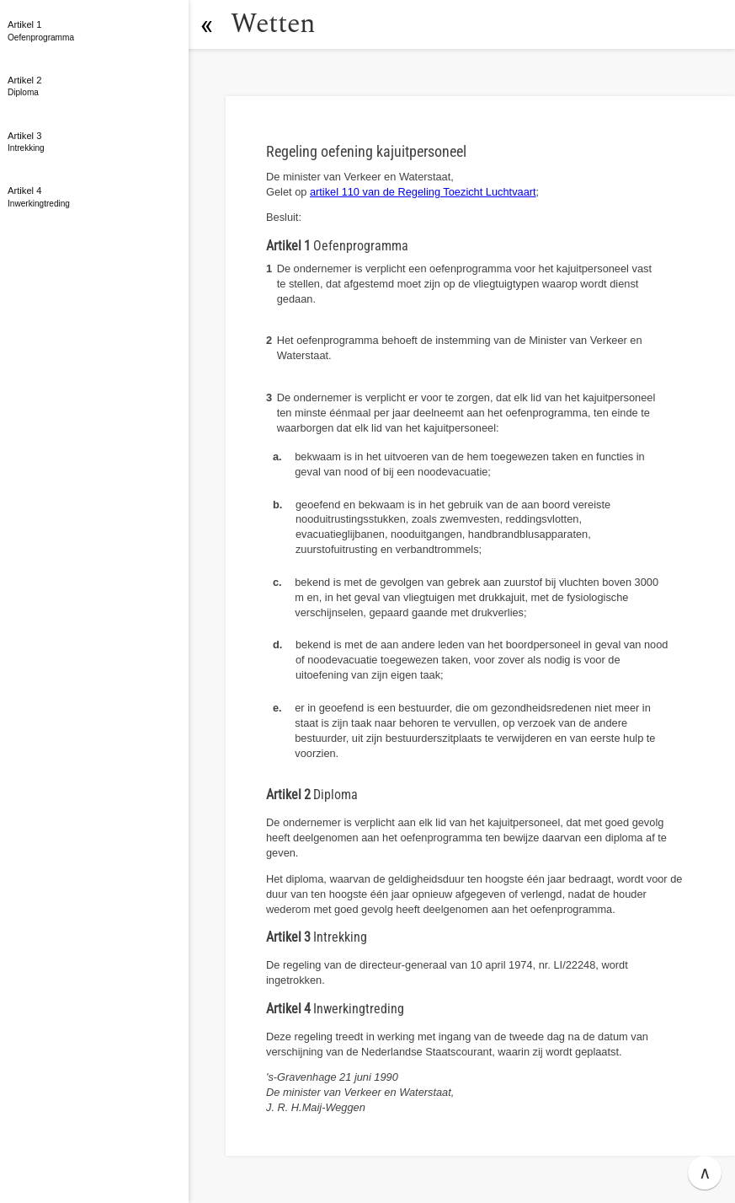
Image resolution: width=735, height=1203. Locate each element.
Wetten (273, 24)
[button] (206, 24)
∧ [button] (705, 1172)
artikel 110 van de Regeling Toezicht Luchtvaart (423, 191)
